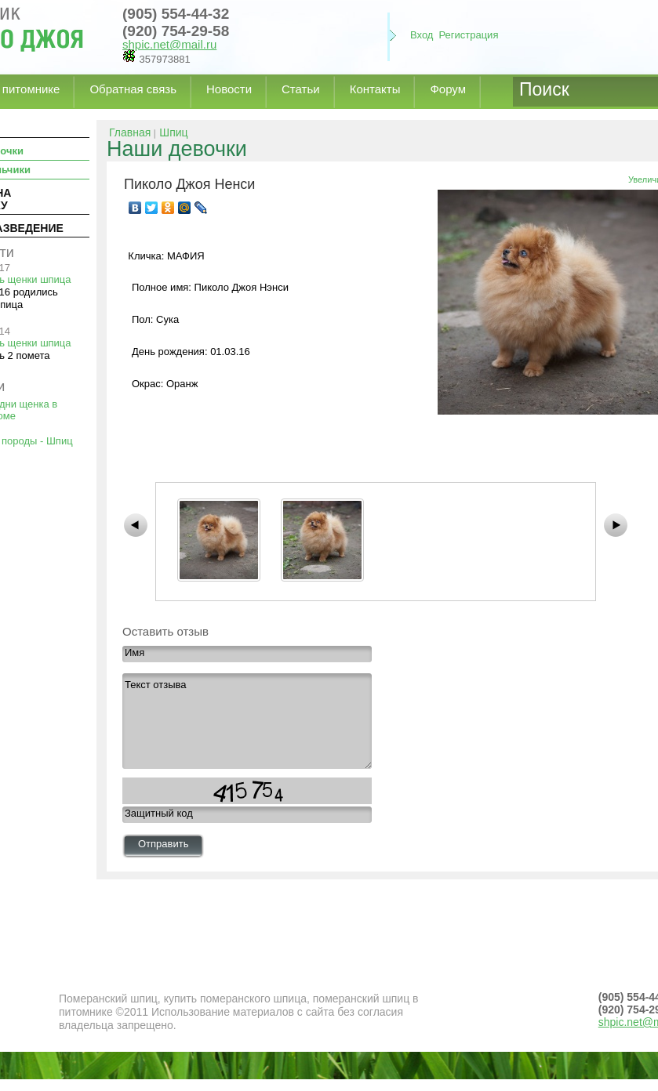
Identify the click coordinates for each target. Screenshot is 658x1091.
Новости (229, 89)
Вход (421, 35)
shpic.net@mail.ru (169, 44)
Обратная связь (132, 89)
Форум (448, 89)
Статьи (301, 89)
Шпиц (173, 132)
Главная (130, 132)
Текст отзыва (247, 721)
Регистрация (468, 35)
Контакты (375, 89)
